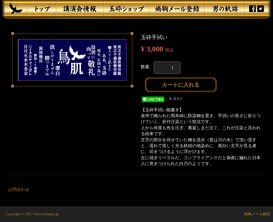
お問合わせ (18, 189)
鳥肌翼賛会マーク (15, 8)
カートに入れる (180, 85)
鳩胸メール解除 (257, 214)
